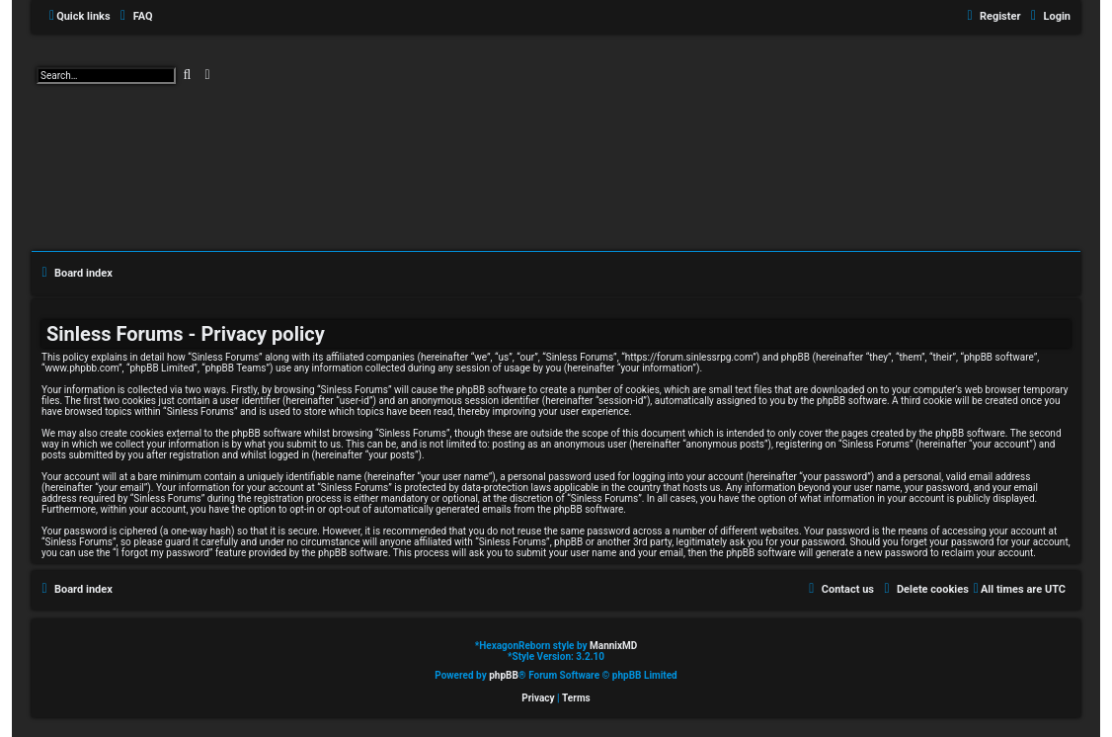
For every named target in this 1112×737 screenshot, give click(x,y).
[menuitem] (134, 17)
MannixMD (613, 645)
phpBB (503, 675)
